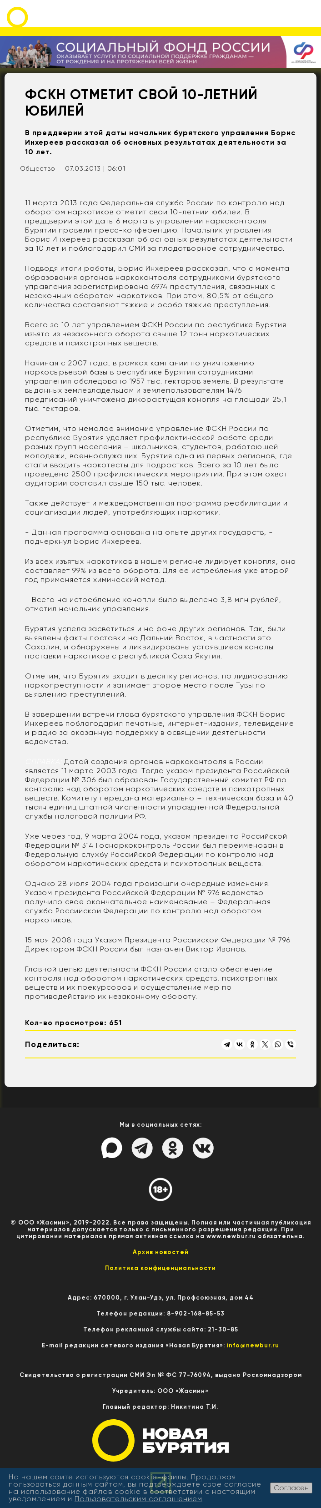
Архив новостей (161, 1252)
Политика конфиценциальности (160, 1268)
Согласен (291, 1487)
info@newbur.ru (253, 1345)
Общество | (39, 168)
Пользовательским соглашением (138, 1498)
